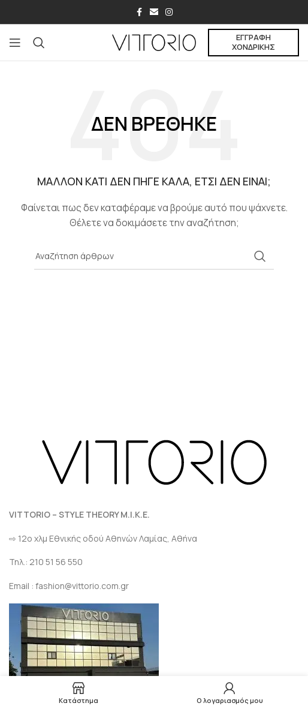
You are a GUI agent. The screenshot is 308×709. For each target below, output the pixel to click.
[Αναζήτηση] (39, 43)
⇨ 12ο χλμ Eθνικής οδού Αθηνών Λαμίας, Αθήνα (103, 538)
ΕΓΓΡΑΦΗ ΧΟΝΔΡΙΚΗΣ (253, 42)
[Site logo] (154, 41)
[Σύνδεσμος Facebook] (139, 12)
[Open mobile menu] (15, 43)
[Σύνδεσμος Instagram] (169, 12)
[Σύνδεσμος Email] (154, 12)
